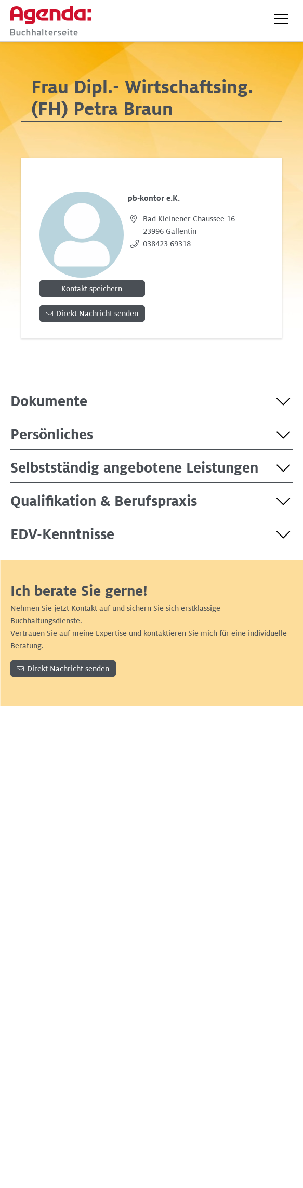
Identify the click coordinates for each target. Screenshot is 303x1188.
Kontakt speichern (91, 288)
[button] (281, 18)
